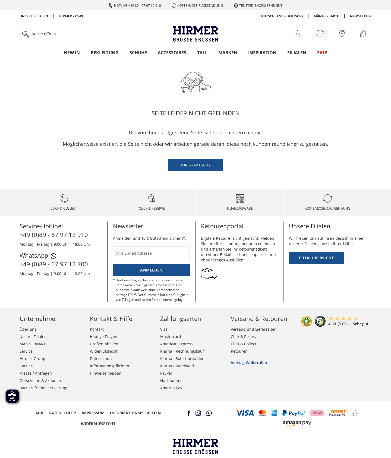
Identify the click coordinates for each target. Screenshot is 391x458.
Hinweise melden (105, 373)
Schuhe (138, 53)
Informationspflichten (109, 365)
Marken (227, 53)
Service (26, 351)
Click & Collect (243, 343)
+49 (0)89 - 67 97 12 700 (54, 264)
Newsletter (360, 16)
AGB (39, 412)
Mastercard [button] (170, 336)
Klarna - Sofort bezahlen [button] (182, 358)
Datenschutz (101, 358)
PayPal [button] (166, 373)
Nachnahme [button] (171, 380)
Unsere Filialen (34, 16)
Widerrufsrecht (104, 351)
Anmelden (151, 270)
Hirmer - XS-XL (71, 16)
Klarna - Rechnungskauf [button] (182, 351)
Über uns (28, 329)
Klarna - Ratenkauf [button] (177, 365)
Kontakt (97, 329)
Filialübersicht (316, 257)
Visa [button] (164, 329)
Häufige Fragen (103, 336)
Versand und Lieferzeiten (254, 329)
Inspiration (262, 53)
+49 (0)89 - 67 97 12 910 (54, 234)
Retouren (239, 351)
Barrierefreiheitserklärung (43, 387)
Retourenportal (222, 226)
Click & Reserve (244, 336)
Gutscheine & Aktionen (40, 380)
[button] (245, 413)
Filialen (296, 53)
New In (72, 53)
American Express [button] (176, 343)
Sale (322, 53)
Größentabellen (104, 343)
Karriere (27, 365)
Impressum (93, 412)
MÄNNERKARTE (326, 16)
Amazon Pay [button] (171, 387)
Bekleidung (105, 53)
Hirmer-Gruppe (34, 358)
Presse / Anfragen (36, 373)
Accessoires (172, 53)
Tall (202, 53)
